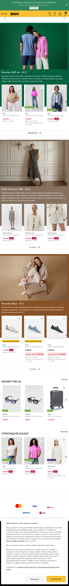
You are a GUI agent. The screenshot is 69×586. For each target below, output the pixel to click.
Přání (54, 14)
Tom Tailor (51, 466)
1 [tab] (33, 21)
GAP (4, 114)
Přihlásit (60, 14)
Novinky (64, 379)
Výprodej (64, 431)
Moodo (5, 414)
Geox (4, 345)
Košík (65, 13)
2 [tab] (36, 21)
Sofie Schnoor (7, 233)
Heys (49, 414)
